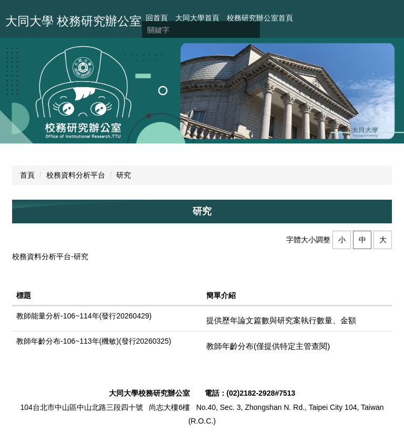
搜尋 (252, 30)
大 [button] (383, 239)
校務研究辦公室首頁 (260, 18)
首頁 (27, 175)
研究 (123, 175)
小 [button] (342, 239)
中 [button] (362, 239)
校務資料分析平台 (75, 175)
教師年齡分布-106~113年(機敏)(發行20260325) (93, 341)
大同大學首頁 (197, 18)
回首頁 (157, 18)
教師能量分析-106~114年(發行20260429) (84, 316)
